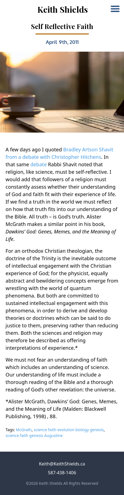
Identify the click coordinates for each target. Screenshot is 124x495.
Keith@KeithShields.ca (62, 464)
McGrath (24, 429)
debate (38, 164)
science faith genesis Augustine (34, 435)
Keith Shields (62, 9)
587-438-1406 (62, 473)
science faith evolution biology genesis (69, 429)
